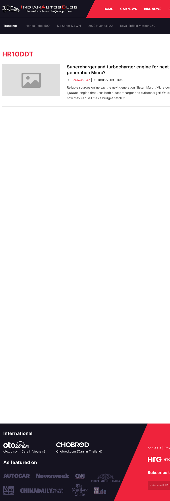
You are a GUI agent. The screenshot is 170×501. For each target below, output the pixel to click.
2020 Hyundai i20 (100, 25)
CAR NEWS (128, 9)
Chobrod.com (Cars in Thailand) (79, 451)
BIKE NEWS (152, 9)
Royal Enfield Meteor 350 (137, 25)
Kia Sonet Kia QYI (69, 25)
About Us (154, 448)
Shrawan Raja (78, 80)
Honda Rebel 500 (38, 25)
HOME (108, 9)
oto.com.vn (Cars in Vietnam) (24, 451)
